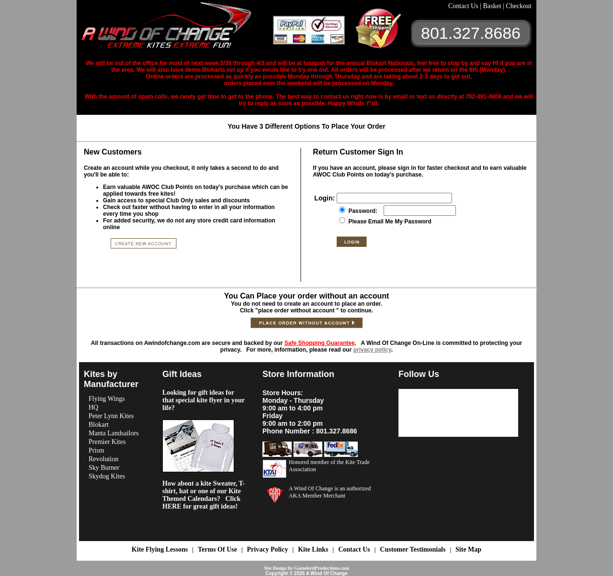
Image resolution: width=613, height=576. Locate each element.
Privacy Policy (267, 549)
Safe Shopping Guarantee (319, 343)
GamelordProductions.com (321, 568)
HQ (93, 407)
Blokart (99, 424)
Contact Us (464, 6)
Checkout (519, 6)
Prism (96, 450)
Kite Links (313, 549)
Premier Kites (107, 441)
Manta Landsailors (114, 433)
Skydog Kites (107, 476)
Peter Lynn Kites (111, 416)
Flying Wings (107, 398)
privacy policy (372, 349)
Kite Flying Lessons (160, 549)
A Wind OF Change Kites (177, 28)
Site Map (468, 549)
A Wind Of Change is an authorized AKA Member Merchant (330, 492)
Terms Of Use (217, 549)
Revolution (103, 459)
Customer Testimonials (412, 549)
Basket (493, 6)
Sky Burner (104, 467)
